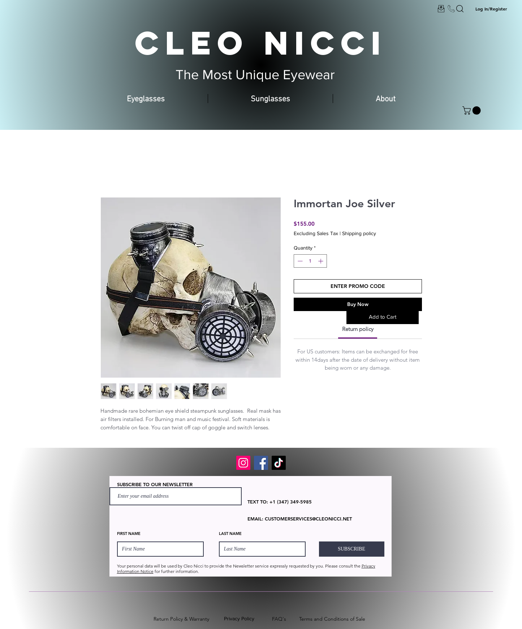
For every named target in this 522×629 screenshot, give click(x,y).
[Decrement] (299, 261)
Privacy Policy (239, 618)
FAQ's (279, 619)
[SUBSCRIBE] (351, 549)
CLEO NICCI (261, 42)
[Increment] (321, 261)
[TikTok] (279, 463)
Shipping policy (359, 233)
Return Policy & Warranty (181, 619)
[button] (472, 110)
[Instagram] (243, 463)
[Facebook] (261, 463)
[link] (358, 329)
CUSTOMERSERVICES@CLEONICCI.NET (308, 519)
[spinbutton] (310, 261)
